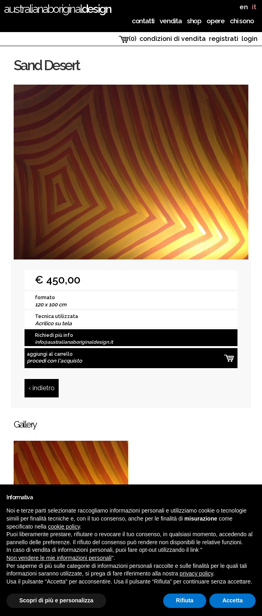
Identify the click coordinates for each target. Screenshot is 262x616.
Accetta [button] (232, 600)
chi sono (242, 21)
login (250, 39)
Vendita (171, 21)
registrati (223, 39)
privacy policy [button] (196, 573)
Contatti (143, 21)
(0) (127, 39)
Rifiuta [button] (185, 600)
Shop (194, 21)
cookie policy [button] (64, 526)
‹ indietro (42, 388)
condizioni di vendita (172, 39)
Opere (216, 21)
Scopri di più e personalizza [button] (56, 600)
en (243, 7)
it (254, 7)
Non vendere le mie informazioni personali (58, 558)
